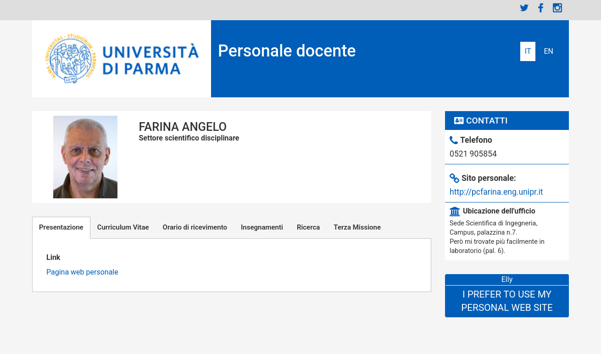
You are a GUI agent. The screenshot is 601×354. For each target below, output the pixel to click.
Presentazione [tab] (61, 227)
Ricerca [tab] (308, 227)
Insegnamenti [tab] (262, 227)
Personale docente (287, 51)
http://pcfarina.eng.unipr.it (496, 192)
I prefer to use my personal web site (507, 301)
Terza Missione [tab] (357, 227)
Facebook (540, 8)
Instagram (557, 8)
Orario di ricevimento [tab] (195, 227)
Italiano (528, 51)
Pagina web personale (82, 272)
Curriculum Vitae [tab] (123, 227)
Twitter (524, 8)
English (548, 51)
